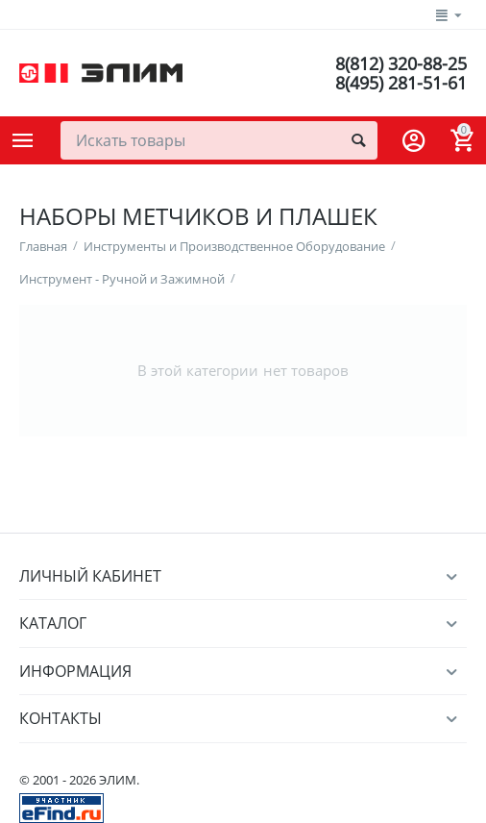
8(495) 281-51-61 (401, 82)
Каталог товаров (23, 140)
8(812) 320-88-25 (401, 63)
